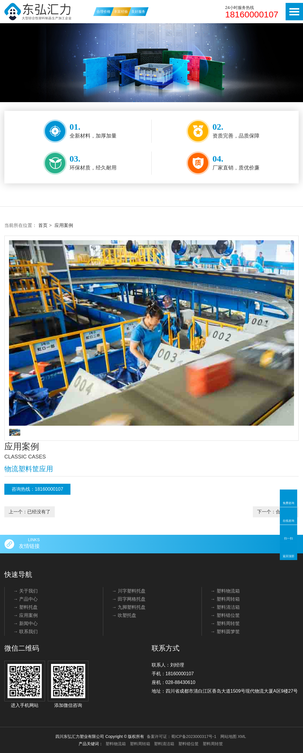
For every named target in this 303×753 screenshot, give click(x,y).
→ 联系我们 (25, 631)
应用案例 (64, 225)
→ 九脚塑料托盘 (129, 607)
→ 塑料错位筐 (225, 615)
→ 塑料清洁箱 (225, 607)
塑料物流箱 (116, 743)
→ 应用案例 (25, 615)
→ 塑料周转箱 (225, 599)
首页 (43, 225)
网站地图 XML (233, 736)
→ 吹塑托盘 (124, 615)
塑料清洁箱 (164, 743)
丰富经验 (121, 12)
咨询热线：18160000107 (37, 489)
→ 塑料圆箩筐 (225, 631)
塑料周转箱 (140, 743)
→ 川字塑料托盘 (129, 590)
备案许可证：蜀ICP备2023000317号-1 (181, 736)
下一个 (275, 511)
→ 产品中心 (25, 599)
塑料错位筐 (188, 743)
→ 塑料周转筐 (225, 623)
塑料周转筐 (213, 743)
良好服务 (138, 12)
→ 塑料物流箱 (225, 590)
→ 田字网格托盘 (129, 599)
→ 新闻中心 (25, 623)
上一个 (29, 511)
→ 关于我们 (25, 590)
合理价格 (103, 12)
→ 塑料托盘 (25, 607)
